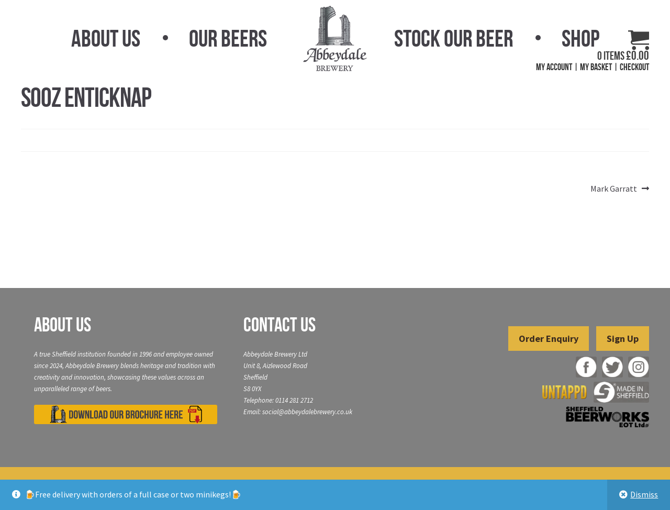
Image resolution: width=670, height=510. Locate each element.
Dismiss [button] (644, 494)
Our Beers (228, 38)
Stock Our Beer (453, 38)
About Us (105, 38)
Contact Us (279, 325)
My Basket (596, 67)
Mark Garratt (613, 189)
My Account (554, 67)
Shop (580, 38)
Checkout (634, 67)
